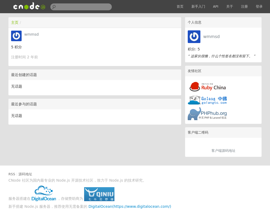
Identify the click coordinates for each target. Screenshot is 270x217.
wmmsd (211, 36)
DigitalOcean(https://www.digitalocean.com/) (130, 206)
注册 (244, 6)
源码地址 (25, 174)
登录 (259, 6)
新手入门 (198, 6)
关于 (229, 6)
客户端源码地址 (223, 151)
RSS (11, 174)
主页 (14, 22)
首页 (180, 6)
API (216, 6)
